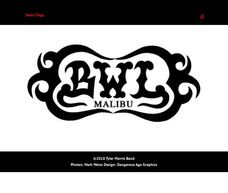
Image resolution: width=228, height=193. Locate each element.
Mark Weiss (93, 164)
